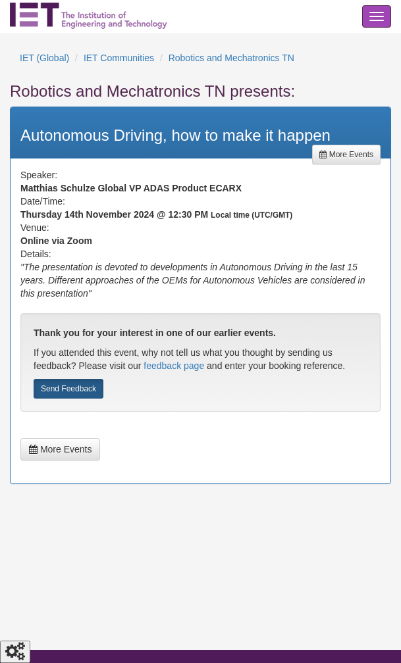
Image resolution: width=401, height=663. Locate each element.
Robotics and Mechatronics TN (231, 58)
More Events (346, 154)
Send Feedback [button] (68, 388)
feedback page (174, 365)
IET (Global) (44, 58)
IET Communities (119, 58)
